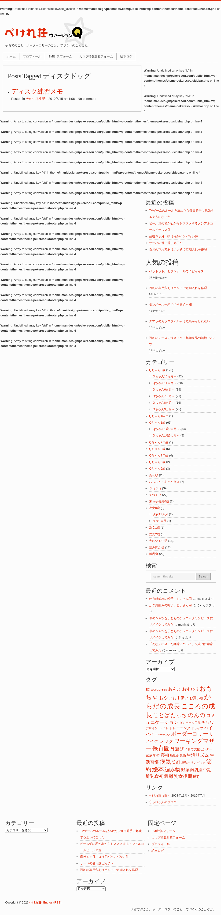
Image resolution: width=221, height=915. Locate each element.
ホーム (11, 56)
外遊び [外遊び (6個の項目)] (177, 748)
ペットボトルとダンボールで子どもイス (176, 271)
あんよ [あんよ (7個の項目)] (174, 688)
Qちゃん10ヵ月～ (165, 376)
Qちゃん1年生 (158, 416)
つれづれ (155, 488)
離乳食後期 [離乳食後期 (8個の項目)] (180, 776)
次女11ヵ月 (160, 514)
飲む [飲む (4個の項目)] (197, 776)
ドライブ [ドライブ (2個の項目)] (197, 728)
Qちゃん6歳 (157, 468)
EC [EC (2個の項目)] (148, 689)
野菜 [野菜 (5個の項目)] (185, 769)
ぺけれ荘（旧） (159, 795)
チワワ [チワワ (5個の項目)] (207, 722)
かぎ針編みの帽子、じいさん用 (170, 598)
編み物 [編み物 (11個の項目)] (172, 769)
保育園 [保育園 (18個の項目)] (161, 748)
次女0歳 (154, 508)
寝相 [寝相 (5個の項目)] (165, 755)
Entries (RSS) (52, 902)
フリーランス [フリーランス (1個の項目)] (162, 734)
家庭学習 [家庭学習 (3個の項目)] (153, 755)
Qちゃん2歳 (157, 449)
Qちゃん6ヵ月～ (164, 389)
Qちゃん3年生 (158, 455)
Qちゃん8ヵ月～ (164, 402)
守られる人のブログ (163, 802)
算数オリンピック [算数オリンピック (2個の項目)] (193, 762)
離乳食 (153, 554)
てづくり (155, 495)
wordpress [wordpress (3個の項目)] (159, 689)
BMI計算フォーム (60, 56)
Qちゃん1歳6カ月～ (166, 435)
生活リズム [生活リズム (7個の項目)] (198, 755)
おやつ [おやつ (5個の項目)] (165, 697)
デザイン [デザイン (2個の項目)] (152, 728)
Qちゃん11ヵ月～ (165, 383)
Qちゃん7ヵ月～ (164, 396)
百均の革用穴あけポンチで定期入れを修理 (178, 249)
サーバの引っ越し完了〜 (166, 243)
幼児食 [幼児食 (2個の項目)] (174, 755)
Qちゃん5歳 (157, 462)
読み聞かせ (156, 547)
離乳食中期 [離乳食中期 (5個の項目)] (200, 769)
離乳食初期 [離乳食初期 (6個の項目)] (157, 776)
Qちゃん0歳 (157, 370)
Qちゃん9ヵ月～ (164, 409)
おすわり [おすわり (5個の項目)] (190, 689)
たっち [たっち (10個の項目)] (179, 715)
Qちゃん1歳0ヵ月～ (166, 429)
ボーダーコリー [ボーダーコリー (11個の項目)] (189, 734)
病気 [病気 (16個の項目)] (165, 762)
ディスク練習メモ (37, 91)
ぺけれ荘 (35, 902)
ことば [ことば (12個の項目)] (161, 715)
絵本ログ (126, 56)
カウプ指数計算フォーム (96, 56)
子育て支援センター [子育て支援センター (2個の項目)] (198, 749)
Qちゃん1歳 (157, 422)
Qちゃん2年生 (158, 442)
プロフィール (32, 56)
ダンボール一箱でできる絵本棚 (170, 304)
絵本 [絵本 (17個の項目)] (158, 769)
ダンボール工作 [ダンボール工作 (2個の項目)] (190, 723)
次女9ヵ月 (159, 521)
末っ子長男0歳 (159, 501)
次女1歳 (154, 527)
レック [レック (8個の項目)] (166, 741)
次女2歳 (154, 534)
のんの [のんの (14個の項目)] (196, 715)
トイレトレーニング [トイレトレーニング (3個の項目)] (174, 728)
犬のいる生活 (35, 99)
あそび (153, 475)
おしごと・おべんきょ (164, 481)
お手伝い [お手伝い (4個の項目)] (180, 698)
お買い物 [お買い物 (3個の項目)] (196, 698)
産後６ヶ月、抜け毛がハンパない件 (173, 236)
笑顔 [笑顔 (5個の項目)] (176, 762)
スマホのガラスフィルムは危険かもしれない (179, 321)
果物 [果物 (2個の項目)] (183, 755)
